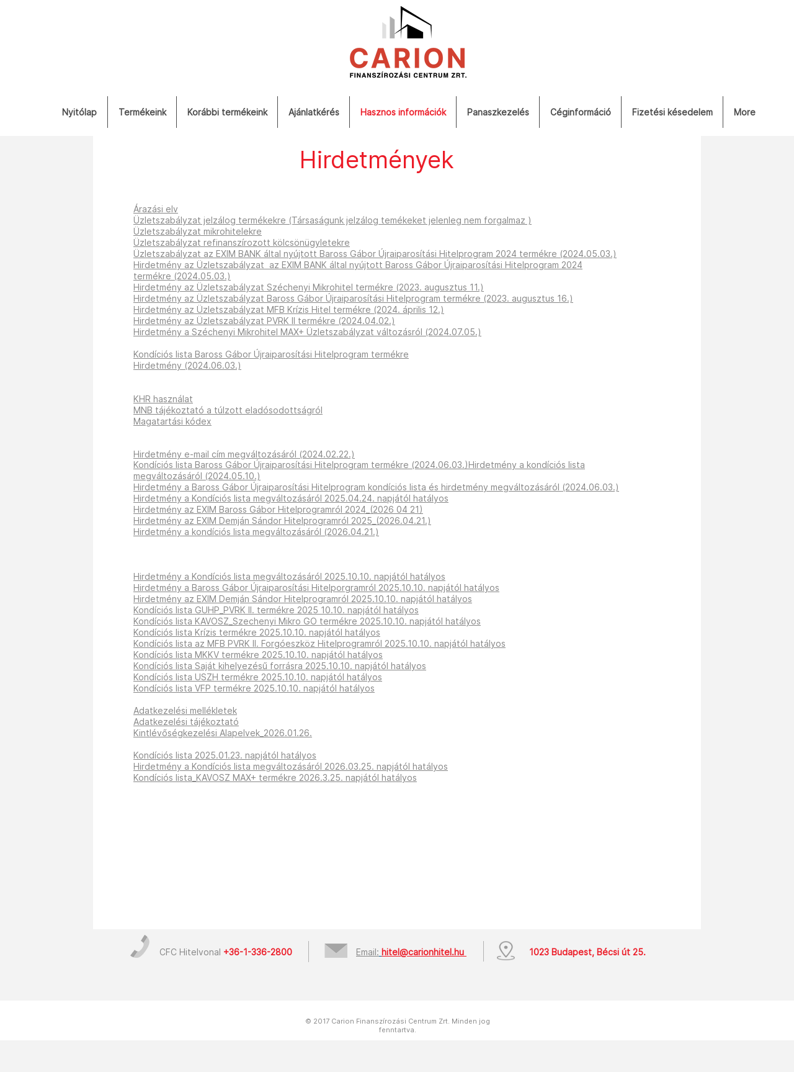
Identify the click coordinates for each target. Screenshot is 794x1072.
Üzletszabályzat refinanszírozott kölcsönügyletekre (241, 242)
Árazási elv (155, 209)
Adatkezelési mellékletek (185, 710)
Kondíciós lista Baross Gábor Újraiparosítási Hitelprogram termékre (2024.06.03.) (300, 464)
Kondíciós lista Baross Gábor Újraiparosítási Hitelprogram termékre (271, 354)
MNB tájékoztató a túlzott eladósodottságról (228, 410)
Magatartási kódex (172, 421)
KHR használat (163, 399)
